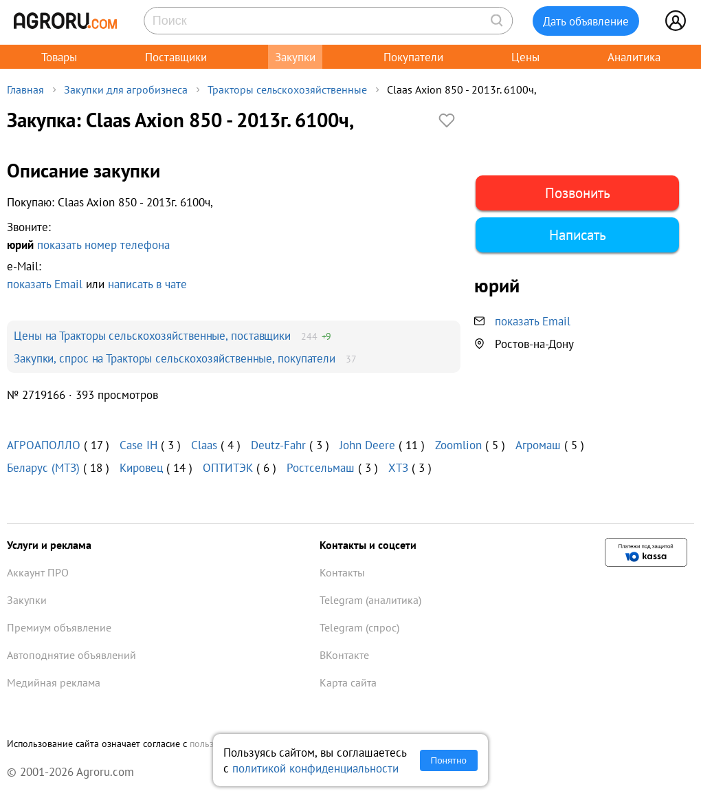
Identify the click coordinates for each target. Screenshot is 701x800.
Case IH (138, 445)
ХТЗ (398, 467)
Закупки (295, 57)
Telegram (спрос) (359, 627)
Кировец (141, 467)
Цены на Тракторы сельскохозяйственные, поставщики (152, 335)
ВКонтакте (344, 655)
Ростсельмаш (321, 467)
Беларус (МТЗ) (43, 467)
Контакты (342, 572)
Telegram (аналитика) (370, 600)
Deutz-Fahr (278, 445)
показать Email (44, 284)
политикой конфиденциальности (315, 768)
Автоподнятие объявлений (71, 655)
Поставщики (176, 57)
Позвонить (577, 193)
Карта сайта (348, 682)
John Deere (367, 445)
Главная (25, 89)
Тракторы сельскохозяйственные (287, 89)
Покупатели (413, 57)
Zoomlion (458, 445)
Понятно (449, 760)
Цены (525, 57)
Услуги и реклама (49, 545)
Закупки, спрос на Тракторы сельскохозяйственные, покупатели (174, 358)
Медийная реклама (53, 682)
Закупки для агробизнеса (126, 89)
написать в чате (147, 284)
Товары (59, 57)
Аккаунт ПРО (38, 572)
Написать (577, 235)
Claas (204, 445)
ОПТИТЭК (228, 467)
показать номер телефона (103, 244)
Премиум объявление (59, 627)
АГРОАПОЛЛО (43, 445)
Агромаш (538, 445)
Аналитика (634, 57)
